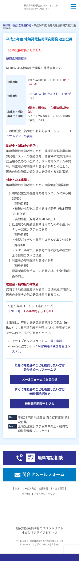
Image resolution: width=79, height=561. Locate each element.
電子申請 (56, 341)
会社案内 (26, 494)
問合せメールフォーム (43, 474)
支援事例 (43, 488)
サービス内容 (29, 488)
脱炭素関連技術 (22, 25)
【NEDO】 (15, 311)
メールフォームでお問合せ (39, 379)
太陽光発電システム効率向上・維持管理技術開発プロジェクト (43, 428)
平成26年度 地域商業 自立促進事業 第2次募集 (43, 419)
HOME (7, 25)
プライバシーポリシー (45, 494)
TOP (17, 488)
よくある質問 (57, 488)
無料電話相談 (50, 458)
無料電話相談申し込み (39, 403)
